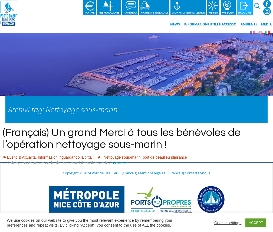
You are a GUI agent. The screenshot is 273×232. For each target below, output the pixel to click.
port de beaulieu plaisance (165, 157)
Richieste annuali (154, 12)
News (175, 24)
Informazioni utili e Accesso (210, 24)
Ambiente (249, 24)
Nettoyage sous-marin (122, 157)
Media (266, 24)
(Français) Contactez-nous (189, 173)
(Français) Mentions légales (143, 173)
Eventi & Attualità (21, 157)
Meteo (213, 12)
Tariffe (89, 12)
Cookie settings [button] (227, 223)
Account (244, 12)
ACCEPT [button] (256, 223)
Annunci (130, 12)
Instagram (267, 11)
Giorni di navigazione (188, 12)
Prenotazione (109, 12)
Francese (118, 163)
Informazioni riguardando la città (65, 157)
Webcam (228, 12)
